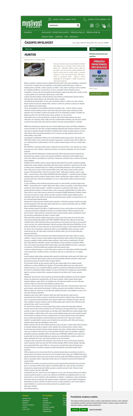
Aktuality (45, 398)
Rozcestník (66, 398)
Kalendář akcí (47, 403)
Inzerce (24, 407)
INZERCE (59, 37)
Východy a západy (48, 407)
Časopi (77, 42)
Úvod (74, 42)
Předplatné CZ (78, 32)
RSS (66, 37)
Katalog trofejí (47, 411)
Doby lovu (46, 405)
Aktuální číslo (26, 398)
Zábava (65, 403)
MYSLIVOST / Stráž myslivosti (55, 32)
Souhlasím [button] (75, 409)
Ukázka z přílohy (93, 88)
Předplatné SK (93, 32)
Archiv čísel (48, 37)
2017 (96, 42)
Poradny (45, 400)
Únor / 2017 (100, 42)
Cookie (65, 405)
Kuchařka (66, 400)
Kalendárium (47, 409)
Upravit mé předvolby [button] (95, 409)
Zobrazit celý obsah (96, 93)
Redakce (74, 37)
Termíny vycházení (28, 405)
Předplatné (25, 400)
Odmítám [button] (83, 409)
